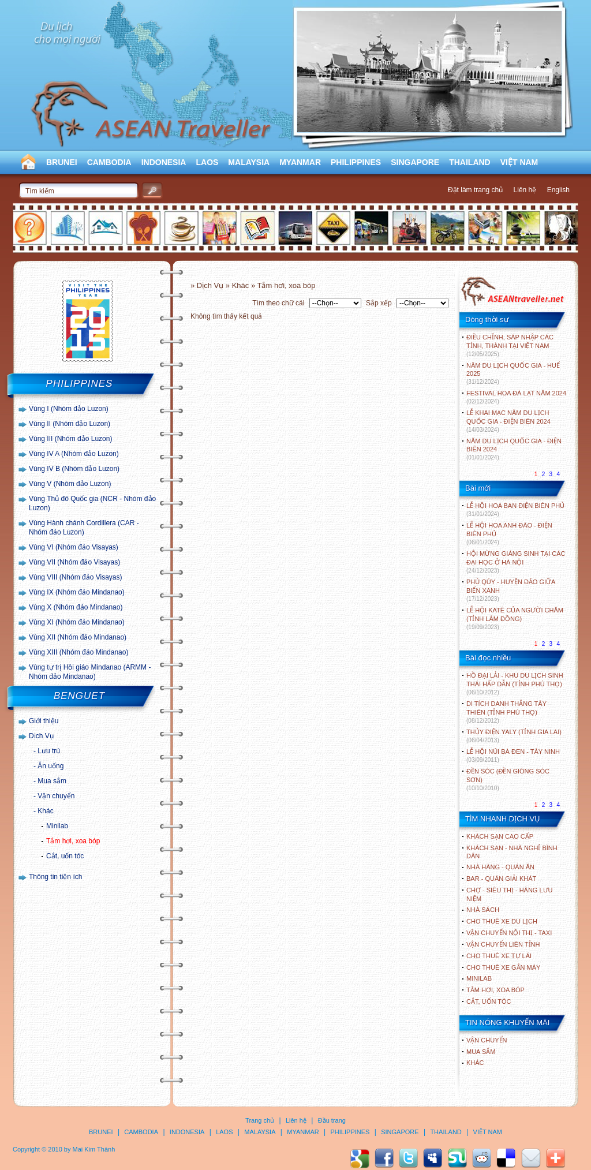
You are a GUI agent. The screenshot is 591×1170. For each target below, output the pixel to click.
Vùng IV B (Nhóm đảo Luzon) (74, 469)
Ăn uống (50, 766)
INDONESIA (163, 162)
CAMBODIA (109, 162)
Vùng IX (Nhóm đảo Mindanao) (77, 592)
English (558, 190)
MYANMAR (300, 162)
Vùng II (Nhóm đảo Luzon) (69, 424)
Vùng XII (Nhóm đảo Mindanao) (77, 637)
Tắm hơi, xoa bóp (73, 841)
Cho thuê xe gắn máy (503, 967)
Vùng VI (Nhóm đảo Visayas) (73, 547)
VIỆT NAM (519, 162)
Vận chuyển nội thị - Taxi (509, 932)
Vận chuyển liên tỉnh (503, 944)
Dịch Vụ (41, 736)
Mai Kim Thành (94, 1149)
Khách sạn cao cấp (499, 836)
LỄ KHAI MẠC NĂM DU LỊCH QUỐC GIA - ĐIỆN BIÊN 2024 (508, 421)
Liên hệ (525, 190)
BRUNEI (61, 162)
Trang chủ (259, 1120)
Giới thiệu (43, 721)
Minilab (57, 826)
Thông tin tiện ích (55, 877)
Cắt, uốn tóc (65, 856)
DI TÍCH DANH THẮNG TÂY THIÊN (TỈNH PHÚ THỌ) (506, 712)
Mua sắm (52, 781)
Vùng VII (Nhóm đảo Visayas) (74, 562)
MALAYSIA (249, 162)
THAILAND (470, 162)
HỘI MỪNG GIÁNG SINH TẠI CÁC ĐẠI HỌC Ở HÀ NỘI (515, 562)
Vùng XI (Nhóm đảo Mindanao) (77, 622)
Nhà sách (482, 909)
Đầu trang (332, 1120)
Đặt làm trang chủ (475, 190)
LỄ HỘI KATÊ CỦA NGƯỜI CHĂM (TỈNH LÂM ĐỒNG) (514, 618)
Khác (45, 811)
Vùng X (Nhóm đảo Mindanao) (75, 607)
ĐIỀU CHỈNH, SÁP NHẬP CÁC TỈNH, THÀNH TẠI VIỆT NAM (509, 345)
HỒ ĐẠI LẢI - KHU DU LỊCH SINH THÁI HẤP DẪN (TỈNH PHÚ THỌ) (514, 684)
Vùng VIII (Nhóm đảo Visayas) (75, 577)
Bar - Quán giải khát (501, 878)
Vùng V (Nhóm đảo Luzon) (70, 484)
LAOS (207, 162)
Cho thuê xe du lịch (501, 921)
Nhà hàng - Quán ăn (500, 867)
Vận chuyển (56, 796)
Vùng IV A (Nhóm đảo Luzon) (74, 454)
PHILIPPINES (356, 162)
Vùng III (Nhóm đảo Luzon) (70, 439)
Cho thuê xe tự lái (499, 955)
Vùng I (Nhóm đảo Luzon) (69, 409)
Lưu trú (49, 751)
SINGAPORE (415, 162)
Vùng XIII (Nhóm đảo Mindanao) (78, 652)
